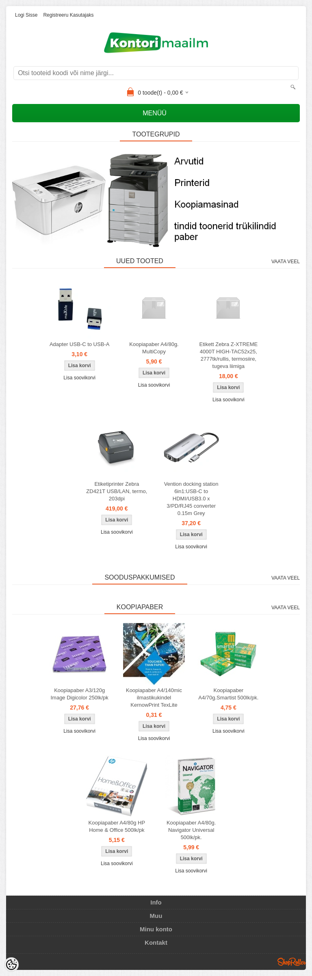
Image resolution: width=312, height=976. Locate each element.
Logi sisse (26, 15)
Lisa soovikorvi (79, 378)
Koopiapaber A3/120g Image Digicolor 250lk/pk (79, 694)
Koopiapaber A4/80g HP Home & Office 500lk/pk (117, 826)
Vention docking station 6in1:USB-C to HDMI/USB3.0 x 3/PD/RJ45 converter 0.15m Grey (191, 498)
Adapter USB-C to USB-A (79, 344)
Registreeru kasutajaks (68, 15)
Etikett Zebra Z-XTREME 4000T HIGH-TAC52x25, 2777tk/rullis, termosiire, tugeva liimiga (228, 355)
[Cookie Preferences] (11, 964)
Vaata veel (285, 261)
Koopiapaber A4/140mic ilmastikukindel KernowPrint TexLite (154, 697)
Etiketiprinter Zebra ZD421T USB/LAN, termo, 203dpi (116, 491)
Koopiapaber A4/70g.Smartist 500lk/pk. (228, 694)
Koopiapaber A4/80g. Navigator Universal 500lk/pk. (191, 830)
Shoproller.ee (291, 962)
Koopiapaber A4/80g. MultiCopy (153, 348)
